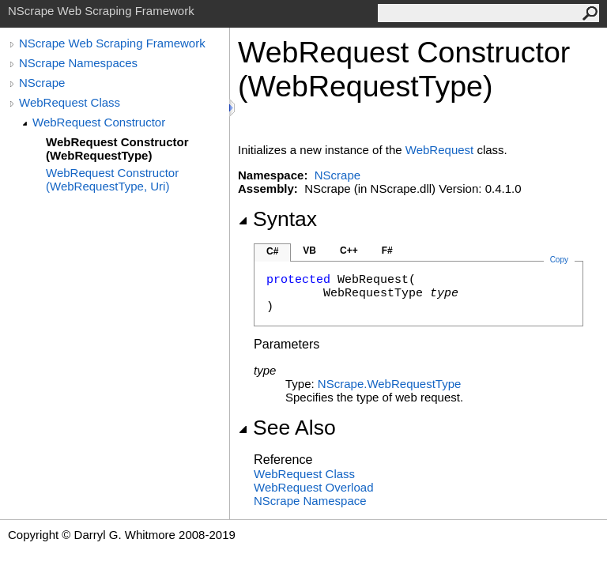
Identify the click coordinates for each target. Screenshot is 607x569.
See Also (287, 427)
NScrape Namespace (310, 500)
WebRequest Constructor (98, 122)
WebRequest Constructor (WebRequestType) (117, 148)
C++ (349, 250)
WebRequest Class (69, 102)
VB (309, 250)
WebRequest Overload (313, 487)
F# (387, 250)
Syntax (277, 219)
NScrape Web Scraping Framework (112, 43)
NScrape (42, 82)
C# (272, 251)
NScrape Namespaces (78, 63)
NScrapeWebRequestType (390, 383)
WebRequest (439, 149)
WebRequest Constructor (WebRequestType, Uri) (112, 179)
